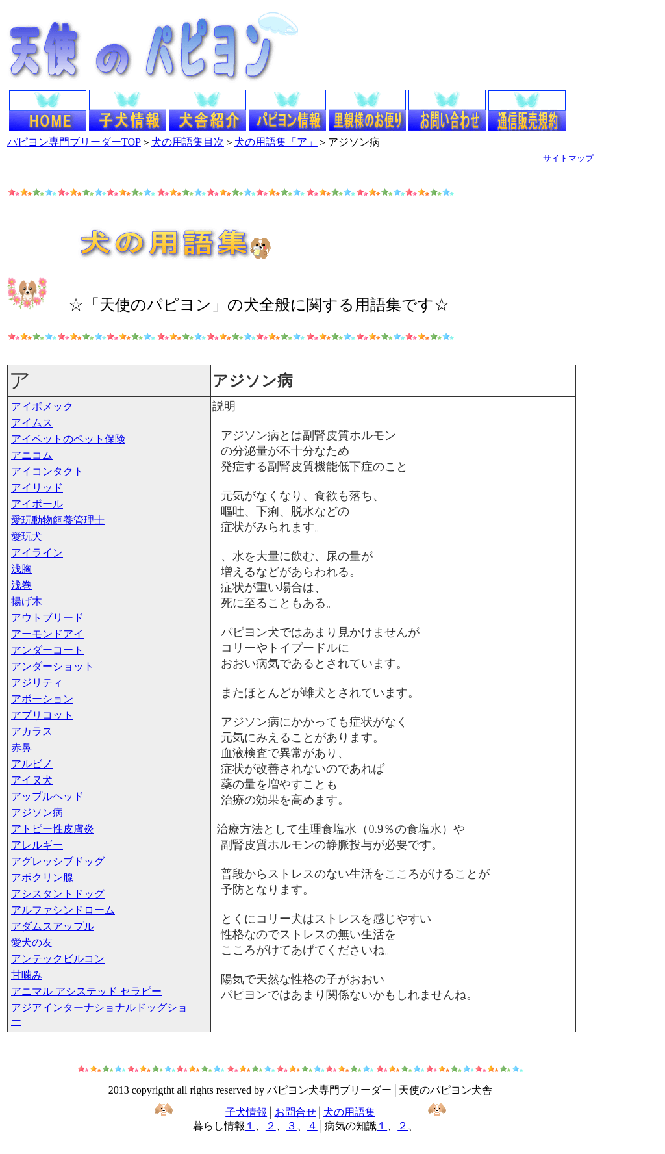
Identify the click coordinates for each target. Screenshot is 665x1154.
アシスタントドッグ (58, 893)
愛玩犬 (26, 536)
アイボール (37, 503)
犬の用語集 (349, 1112)
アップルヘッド (47, 796)
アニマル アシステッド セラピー (86, 991)
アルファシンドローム (63, 910)
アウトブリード (47, 617)
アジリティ (37, 682)
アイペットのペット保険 (68, 438)
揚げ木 (26, 601)
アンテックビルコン (58, 958)
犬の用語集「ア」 (276, 141)
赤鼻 (21, 747)
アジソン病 (37, 812)
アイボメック (42, 406)
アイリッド (37, 487)
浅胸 (21, 568)
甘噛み (26, 975)
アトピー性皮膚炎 (52, 828)
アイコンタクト (47, 471)
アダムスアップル (52, 926)
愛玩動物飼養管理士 (58, 520)
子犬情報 (246, 1112)
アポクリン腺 (42, 877)
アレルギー (37, 845)
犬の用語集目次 (187, 141)
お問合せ (295, 1112)
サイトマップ (568, 158)
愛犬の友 (32, 942)
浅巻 (21, 585)
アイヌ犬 (32, 780)
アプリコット (42, 715)
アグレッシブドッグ (58, 861)
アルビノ (32, 763)
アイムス (32, 422)
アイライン (37, 552)
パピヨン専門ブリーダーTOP (74, 141)
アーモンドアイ (47, 633)
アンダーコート (47, 650)
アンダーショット (52, 666)
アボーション (42, 698)
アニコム (32, 455)
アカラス (32, 731)
